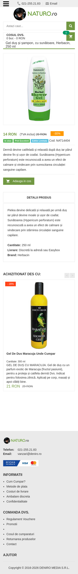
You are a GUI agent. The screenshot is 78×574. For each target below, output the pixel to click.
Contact (11, 544)
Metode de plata (16, 486)
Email (51, 3)
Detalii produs (39, 197)
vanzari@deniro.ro (30, 453)
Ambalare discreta (18, 496)
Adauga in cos (22, 181)
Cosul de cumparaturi (20, 534)
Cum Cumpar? (15, 481)
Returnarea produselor (21, 539)
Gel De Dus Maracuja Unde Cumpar (30, 353)
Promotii (11, 524)
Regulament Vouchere (20, 519)
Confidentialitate (16, 501)
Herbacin (23, 255)
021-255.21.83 (28, 3)
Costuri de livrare (17, 491)
